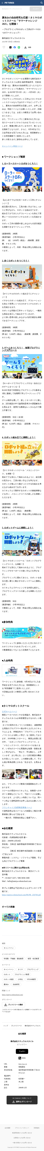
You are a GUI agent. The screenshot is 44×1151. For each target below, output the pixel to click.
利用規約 (36, 1128)
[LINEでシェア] (19, 47)
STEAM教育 (31, 979)
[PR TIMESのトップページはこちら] (9, 3)
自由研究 (16, 984)
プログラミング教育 (22, 974)
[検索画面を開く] (41, 2)
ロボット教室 (9, 979)
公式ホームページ (9, 712)
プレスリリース (16, 1026)
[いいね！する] (4, 47)
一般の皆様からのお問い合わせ (22, 1143)
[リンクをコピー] (30, 47)
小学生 (20, 979)
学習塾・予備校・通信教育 (13, 959)
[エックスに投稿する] (10, 47)
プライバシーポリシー (22, 1128)
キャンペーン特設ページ (12, 146)
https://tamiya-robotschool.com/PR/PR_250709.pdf (21, 895)
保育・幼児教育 (33, 959)
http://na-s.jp (23, 1064)
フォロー (22, 1051)
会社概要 (7, 1128)
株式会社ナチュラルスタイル (22, 1041)
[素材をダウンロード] (25, 47)
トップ (5, 1026)
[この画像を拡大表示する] (10, 917)
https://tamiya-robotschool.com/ (12, 995)
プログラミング (32, 969)
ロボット (7, 974)
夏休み (6, 984)
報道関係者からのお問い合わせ (22, 1133)
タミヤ (20, 969)
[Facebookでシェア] (15, 47)
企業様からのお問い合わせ (22, 1138)
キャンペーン (9, 948)
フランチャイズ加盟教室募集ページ (17, 808)
